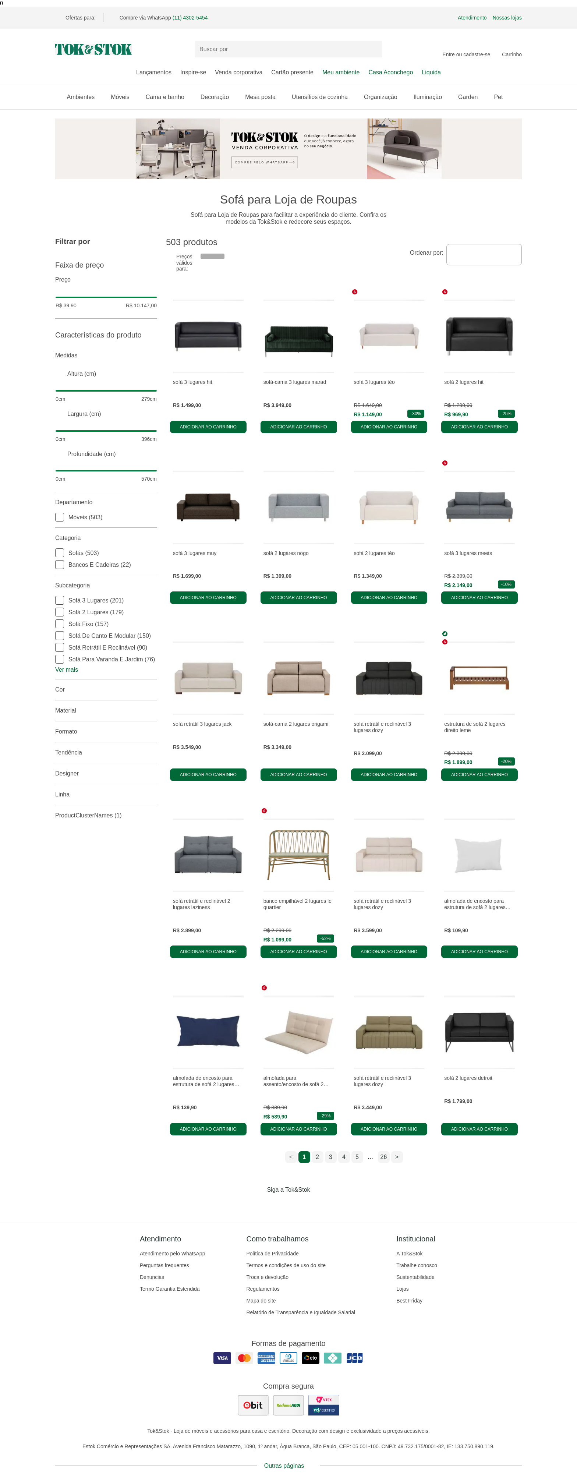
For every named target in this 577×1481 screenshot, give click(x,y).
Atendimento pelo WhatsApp (172, 1253)
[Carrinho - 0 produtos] (512, 49)
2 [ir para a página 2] (317, 1157)
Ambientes (84, 97)
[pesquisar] (373, 49)
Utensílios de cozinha (323, 97)
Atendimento (472, 18)
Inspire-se (193, 72)
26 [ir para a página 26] (383, 1157)
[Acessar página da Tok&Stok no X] (319, 1205)
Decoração (218, 97)
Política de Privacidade (272, 1253)
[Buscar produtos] (288, 49)
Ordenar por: (426, 253)
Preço (106, 279)
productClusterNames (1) (106, 815)
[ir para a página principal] (93, 49)
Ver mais (66, 670)
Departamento (106, 502)
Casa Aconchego (390, 72)
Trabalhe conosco (416, 1265)
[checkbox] (59, 517)
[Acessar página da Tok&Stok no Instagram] (278, 1205)
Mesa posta (264, 97)
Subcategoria (106, 585)
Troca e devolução (267, 1277)
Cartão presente (292, 72)
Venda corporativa (238, 72)
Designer (106, 773)
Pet (502, 97)
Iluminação (431, 97)
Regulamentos (262, 1289)
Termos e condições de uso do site (286, 1265)
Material (106, 710)
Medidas (106, 355)
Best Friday (409, 1301)
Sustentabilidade (415, 1277)
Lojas (402, 1289)
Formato (106, 731)
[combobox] (484, 254)
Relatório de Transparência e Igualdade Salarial (300, 1312)
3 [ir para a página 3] (330, 1157)
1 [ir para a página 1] (304, 1157)
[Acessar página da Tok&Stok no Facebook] (257, 1205)
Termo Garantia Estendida (170, 1289)
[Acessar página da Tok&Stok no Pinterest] (299, 1205)
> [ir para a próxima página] (397, 1157)
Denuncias (152, 1277)
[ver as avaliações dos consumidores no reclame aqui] (288, 1405)
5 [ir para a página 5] (357, 1157)
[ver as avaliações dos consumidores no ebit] (253, 1405)
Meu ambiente (341, 72)
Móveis (124, 97)
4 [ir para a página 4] (344, 1157)
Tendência (106, 752)
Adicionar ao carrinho (208, 427)
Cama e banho (169, 97)
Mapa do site (261, 1301)
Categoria (106, 538)
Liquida (431, 72)
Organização (384, 97)
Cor (106, 689)
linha (106, 794)
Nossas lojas (507, 18)
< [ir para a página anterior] (291, 1157)
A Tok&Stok (409, 1253)
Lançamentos (153, 72)
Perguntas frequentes (164, 1265)
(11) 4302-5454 (190, 18)
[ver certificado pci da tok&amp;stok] (323, 1405)
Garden (471, 97)
